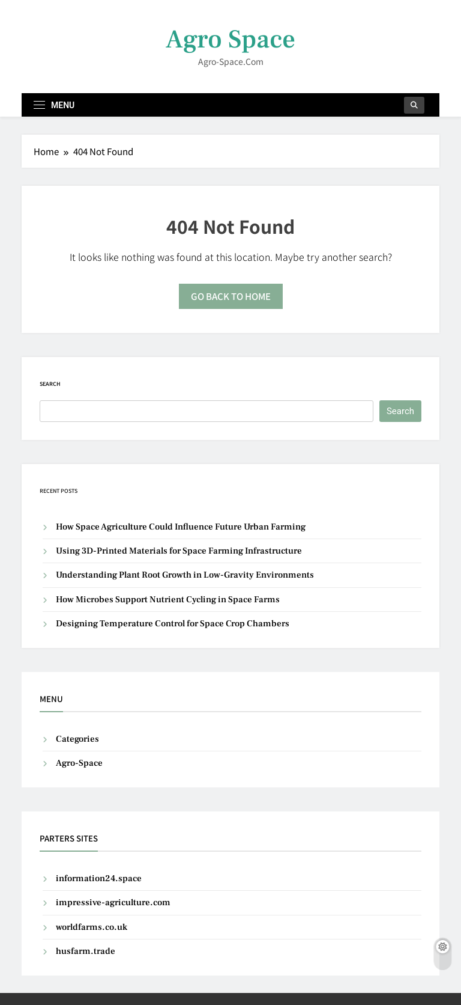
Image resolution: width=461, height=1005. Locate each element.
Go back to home (231, 296)
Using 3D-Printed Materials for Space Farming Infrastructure (179, 551)
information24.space (99, 878)
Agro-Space (79, 763)
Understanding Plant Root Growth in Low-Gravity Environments (185, 575)
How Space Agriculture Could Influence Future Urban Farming (181, 527)
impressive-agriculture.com (113, 902)
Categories (77, 739)
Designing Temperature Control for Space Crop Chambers (172, 623)
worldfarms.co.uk (91, 927)
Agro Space (230, 39)
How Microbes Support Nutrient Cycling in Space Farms (168, 599)
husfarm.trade (85, 951)
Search (50, 384)
